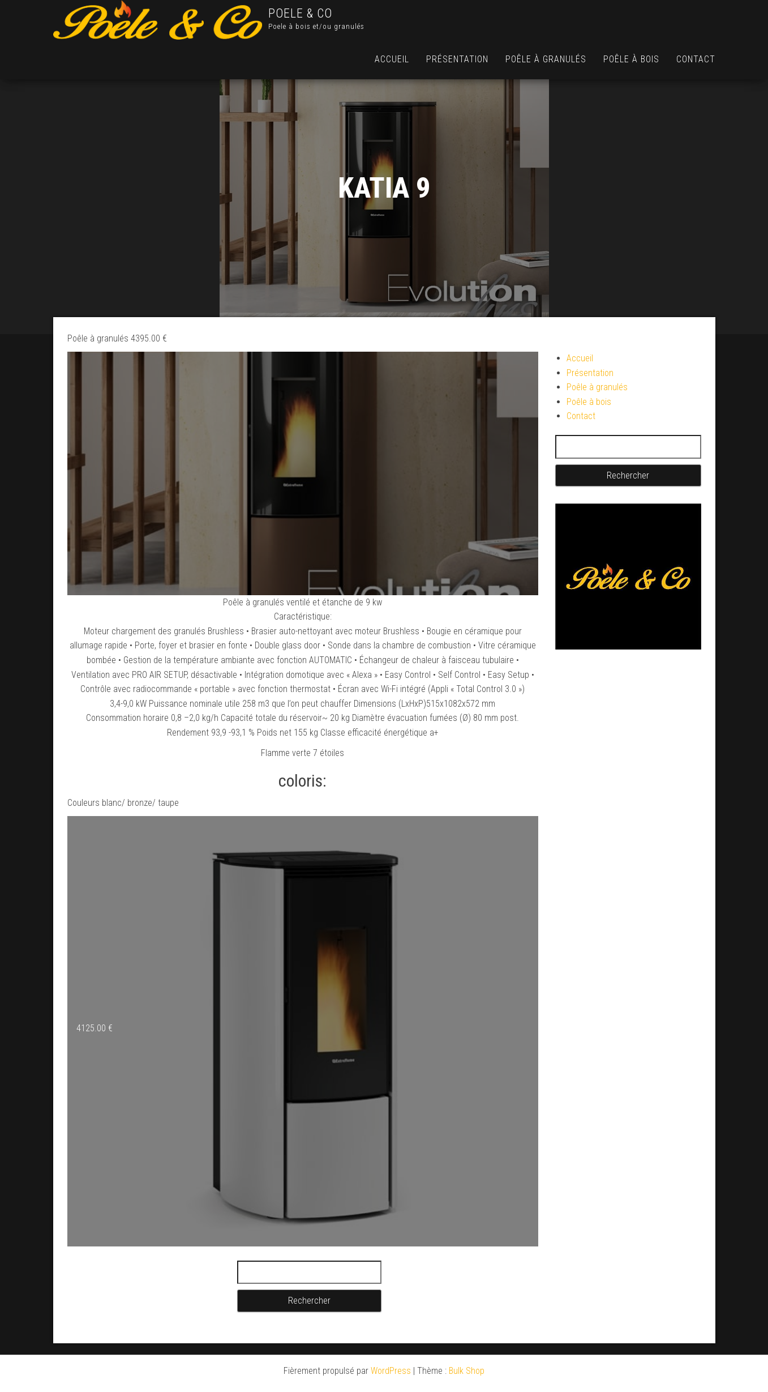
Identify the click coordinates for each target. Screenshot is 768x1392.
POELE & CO (300, 13)
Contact (695, 59)
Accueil (392, 59)
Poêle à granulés (545, 59)
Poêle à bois (631, 59)
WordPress (391, 1370)
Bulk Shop (466, 1370)
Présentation (457, 59)
